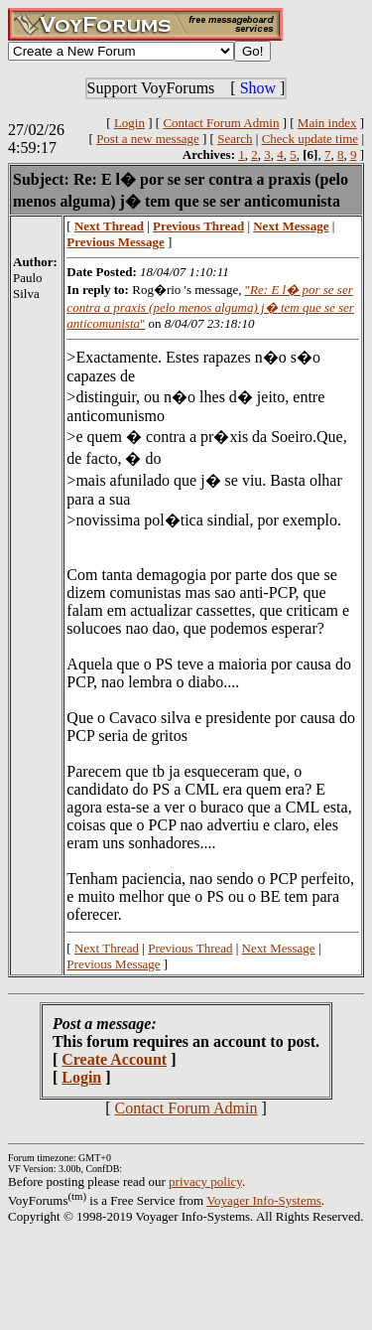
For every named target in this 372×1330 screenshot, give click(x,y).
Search (234, 138)
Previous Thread (190, 948)
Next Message (278, 948)
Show (258, 87)
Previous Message (113, 964)
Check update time (310, 138)
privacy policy (205, 1181)
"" (210, 306)
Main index (327, 122)
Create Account (114, 1059)
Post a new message (147, 138)
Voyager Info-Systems (263, 1200)
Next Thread (106, 948)
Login (129, 122)
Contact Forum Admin (221, 122)
